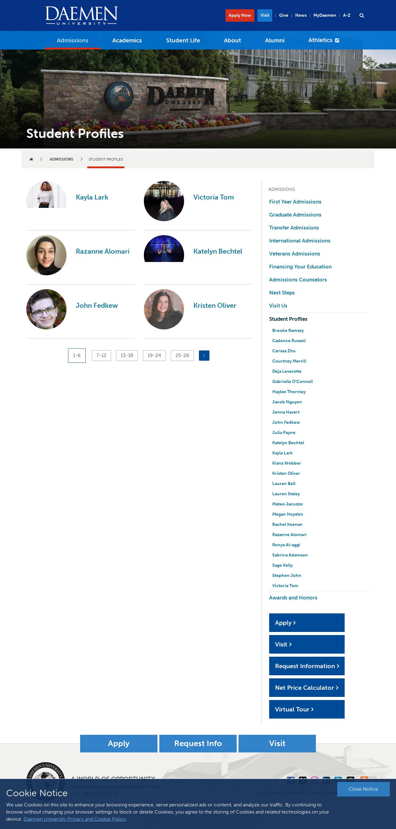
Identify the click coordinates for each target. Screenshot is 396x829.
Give (283, 15)
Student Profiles (288, 319)
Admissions (72, 40)
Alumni (275, 40)
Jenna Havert (285, 412)
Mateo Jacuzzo (287, 504)
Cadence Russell (289, 340)
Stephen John (286, 575)
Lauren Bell (283, 483)
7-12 (103, 355)
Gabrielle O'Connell (292, 381)
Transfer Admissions (294, 228)
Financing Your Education (300, 267)
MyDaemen (324, 15)
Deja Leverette (287, 371)
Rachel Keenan (287, 524)
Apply (283, 622)
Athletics (320, 40)
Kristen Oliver (214, 305)
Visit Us (278, 306)
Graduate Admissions (295, 215)
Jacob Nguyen (287, 402)
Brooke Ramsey (288, 330)
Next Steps (282, 293)
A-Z (347, 15)
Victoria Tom (213, 197)
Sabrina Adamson (290, 555)
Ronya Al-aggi (286, 545)
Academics (127, 40)
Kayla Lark (92, 197)
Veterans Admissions (294, 254)
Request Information (305, 666)
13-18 (127, 355)
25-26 (182, 355)
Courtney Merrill (289, 361)
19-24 (154, 355)
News (301, 15)
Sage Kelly (282, 565)
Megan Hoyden (287, 514)
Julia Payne (283, 432)
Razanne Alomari (103, 251)
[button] (361, 15)
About (232, 40)
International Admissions (299, 241)
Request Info (198, 743)
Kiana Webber (286, 463)
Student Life (183, 40)
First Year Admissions (295, 202)
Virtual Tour (292, 709)
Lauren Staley (286, 493)
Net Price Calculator (304, 687)
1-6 (79, 357)
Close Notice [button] (363, 789)
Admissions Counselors (298, 280)
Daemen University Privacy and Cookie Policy (75, 819)
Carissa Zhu (284, 351)
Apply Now (240, 15)
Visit (264, 15)
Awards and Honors (293, 598)
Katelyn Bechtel (217, 251)
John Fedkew (97, 305)
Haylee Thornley (289, 391)
